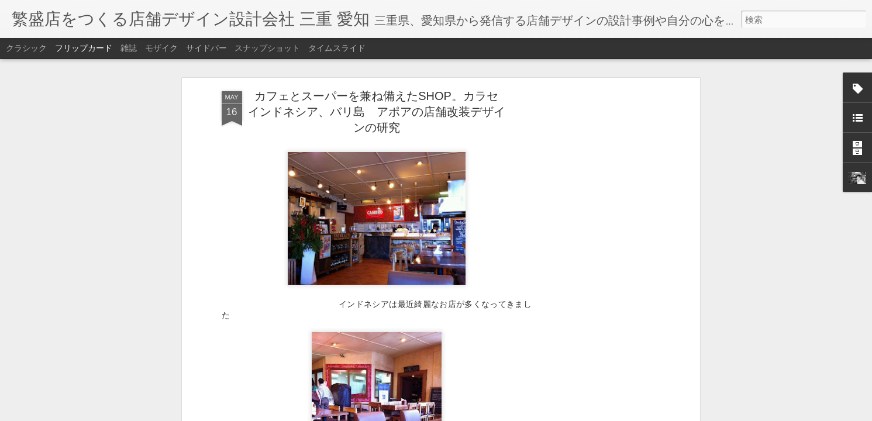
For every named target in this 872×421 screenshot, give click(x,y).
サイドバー (206, 48)
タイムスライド (337, 48)
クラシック (26, 48)
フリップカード (83, 48)
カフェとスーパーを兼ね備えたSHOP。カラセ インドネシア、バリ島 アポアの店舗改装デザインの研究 (379, 111)
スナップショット (267, 48)
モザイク (161, 48)
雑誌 (128, 48)
